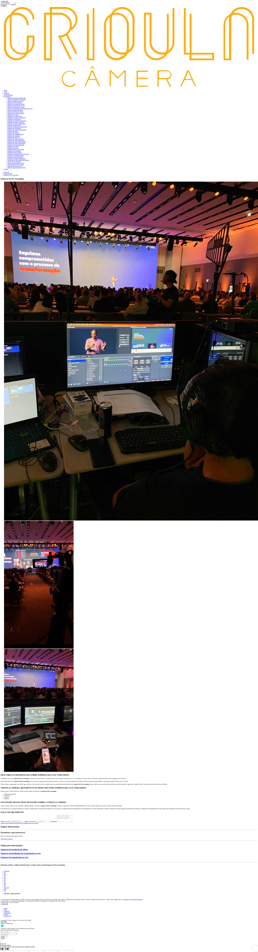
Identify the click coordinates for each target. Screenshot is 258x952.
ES (5, 877)
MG (5, 875)
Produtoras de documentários (15, 157)
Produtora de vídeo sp (13, 146)
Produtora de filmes (12, 131)
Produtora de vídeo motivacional (16, 143)
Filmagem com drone (13, 114)
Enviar (4, 937)
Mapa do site (7, 917)
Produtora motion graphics (14, 152)
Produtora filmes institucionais (15, 149)
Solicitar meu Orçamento (7, 824)
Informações (7, 96)
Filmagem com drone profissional (16, 117)
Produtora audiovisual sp (14, 125)
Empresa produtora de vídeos (15, 111)
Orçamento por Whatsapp (21, 824)
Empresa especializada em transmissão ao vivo (20, 108)
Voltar (2, 939)
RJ (4, 874)
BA (5, 886)
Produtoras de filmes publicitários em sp (18, 160)
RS (5, 883)
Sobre (5, 92)
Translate (11, 4)
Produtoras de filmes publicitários (16, 158)
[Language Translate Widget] (8, 3)
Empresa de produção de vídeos (15, 104)
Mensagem (54, 822)
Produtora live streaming (14, 151)
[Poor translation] (6, 950)
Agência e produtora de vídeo (15, 101)
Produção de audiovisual (14, 119)
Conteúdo (6, 93)
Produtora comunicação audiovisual (17, 126)
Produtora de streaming (13, 136)
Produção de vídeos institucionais (16, 123)
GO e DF (6, 889)
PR (5, 880)
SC (5, 881)
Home (5, 90)
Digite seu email (5, 822)
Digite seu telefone (30, 822)
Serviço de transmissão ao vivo (15, 163)
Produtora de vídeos (12, 148)
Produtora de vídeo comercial (15, 139)
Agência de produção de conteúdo (16, 99)
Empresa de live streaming (14, 102)
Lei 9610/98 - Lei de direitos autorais (132, 900)
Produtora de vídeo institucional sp (16, 142)
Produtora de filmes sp (13, 133)
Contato (6, 169)
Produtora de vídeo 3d (13, 137)
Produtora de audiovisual (14, 128)
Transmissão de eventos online (15, 164)
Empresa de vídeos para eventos (16, 107)
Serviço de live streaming (14, 161)
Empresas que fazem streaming (15, 113)
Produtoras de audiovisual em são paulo (18, 154)
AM (5, 890)
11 (4, 1)
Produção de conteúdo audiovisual (16, 120)
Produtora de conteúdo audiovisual (16, 130)
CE (5, 887)
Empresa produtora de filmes (15, 110)
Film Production (8, 95)
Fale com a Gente (33, 824)
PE (5, 884)
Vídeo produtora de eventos (14, 166)
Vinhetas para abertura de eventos (16, 167)
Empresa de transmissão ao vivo (16, 105)
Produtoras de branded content (15, 155)
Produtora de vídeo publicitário (15, 145)
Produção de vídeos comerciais (15, 122)
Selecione (6, 872)
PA (5, 892)
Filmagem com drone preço (14, 116)
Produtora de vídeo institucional (16, 140)
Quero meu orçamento (7, 840)
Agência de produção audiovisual (16, 98)
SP (5, 878)
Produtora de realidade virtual (15, 134)
